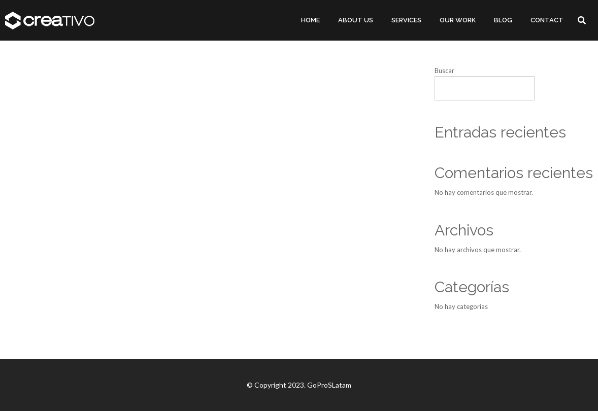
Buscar (444, 70)
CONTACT (546, 20)
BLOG (503, 20)
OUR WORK (458, 20)
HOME (310, 20)
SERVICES (406, 20)
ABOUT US (355, 20)
